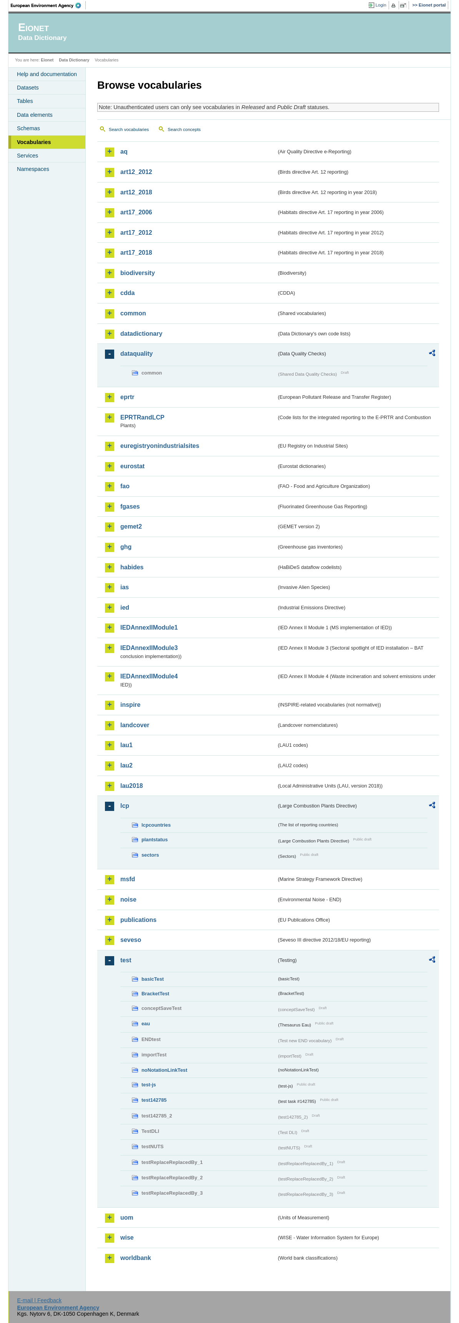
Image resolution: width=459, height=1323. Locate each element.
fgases (130, 506)
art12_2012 (136, 172)
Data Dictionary (74, 60)
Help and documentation (47, 74)
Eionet (47, 60)
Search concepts (184, 129)
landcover (135, 725)
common (133, 313)
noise (128, 899)
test (125, 960)
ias (124, 587)
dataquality (136, 353)
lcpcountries (156, 825)
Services (27, 156)
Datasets (28, 88)
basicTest (152, 979)
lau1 (126, 745)
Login (381, 5)
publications (138, 920)
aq (124, 151)
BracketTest (155, 993)
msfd (127, 879)
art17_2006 (136, 212)
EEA (48, 5)
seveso (130, 940)
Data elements (35, 115)
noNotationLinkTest (164, 1070)
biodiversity (137, 273)
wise (127, 1237)
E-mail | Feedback (39, 1300)
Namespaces (33, 169)
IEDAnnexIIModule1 (149, 627)
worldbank (135, 1258)
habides (131, 567)
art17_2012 (136, 232)
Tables (25, 101)
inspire (130, 704)
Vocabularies (34, 142)
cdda (127, 293)
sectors (150, 855)
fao (125, 486)
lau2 (126, 765)
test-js (148, 1085)
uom (126, 1217)
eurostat (132, 466)
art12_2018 (136, 192)
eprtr (127, 397)
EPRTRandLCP (142, 417)
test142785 (153, 1100)
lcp (124, 805)
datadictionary (141, 333)
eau (145, 1023)
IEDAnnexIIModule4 (149, 676)
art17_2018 (136, 252)
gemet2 (131, 526)
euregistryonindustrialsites (159, 446)
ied (124, 607)
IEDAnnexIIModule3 (149, 648)
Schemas (28, 128)
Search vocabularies (129, 129)
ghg (125, 547)
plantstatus (154, 839)
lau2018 (131, 786)
